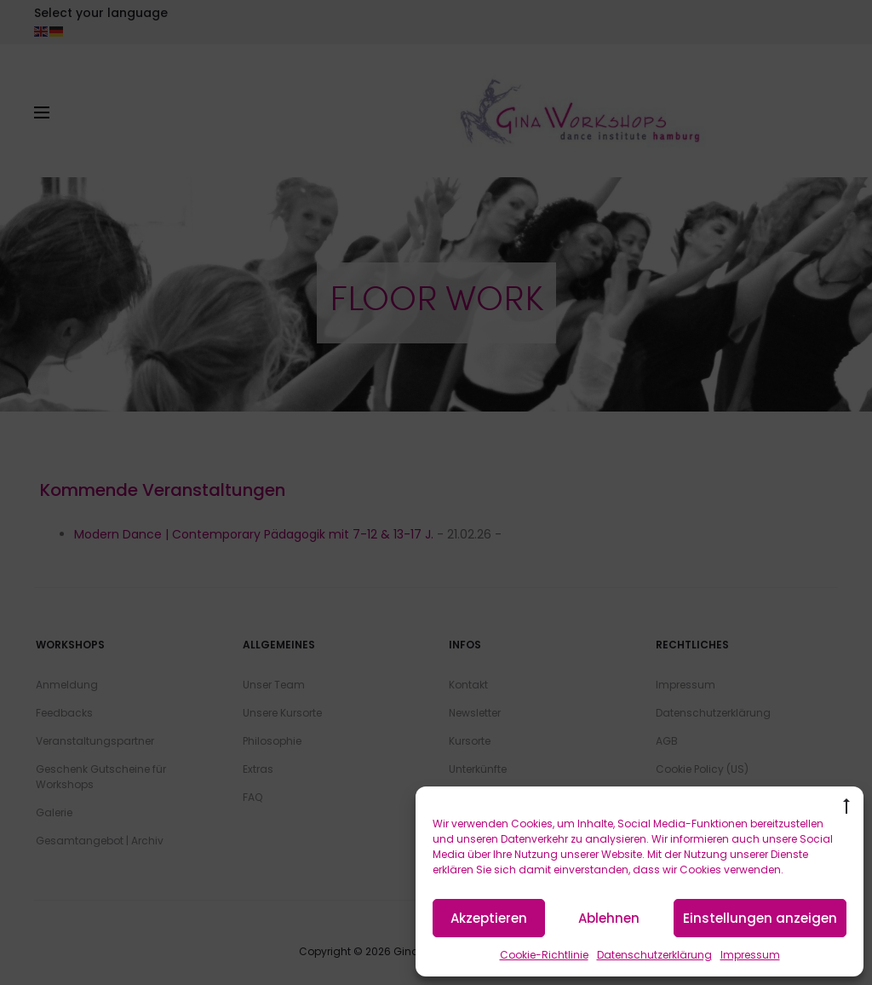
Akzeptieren (488, 918)
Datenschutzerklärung (654, 955)
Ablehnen (609, 918)
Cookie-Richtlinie (544, 955)
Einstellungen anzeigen (760, 918)
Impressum (750, 955)
